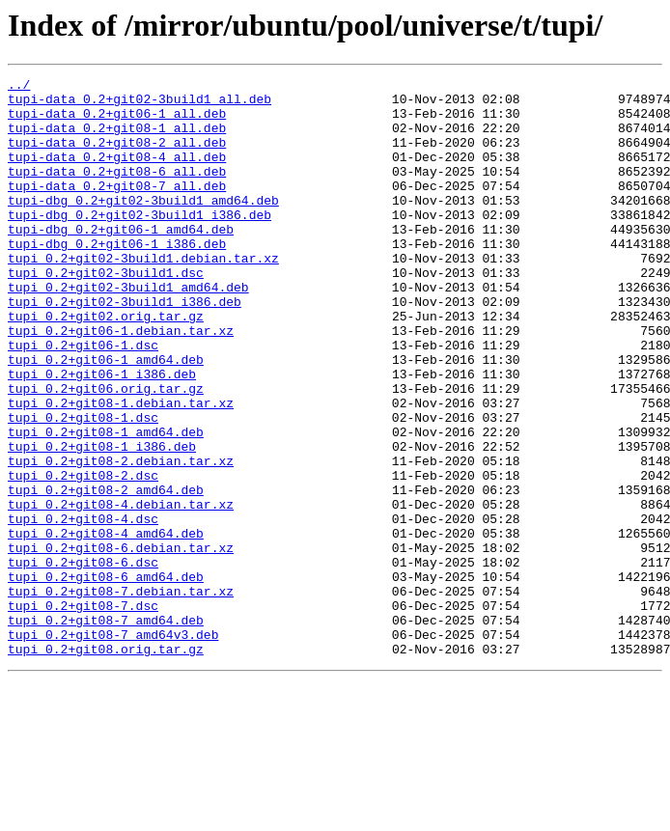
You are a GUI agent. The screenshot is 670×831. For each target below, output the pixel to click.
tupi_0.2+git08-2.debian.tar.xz (121, 538)
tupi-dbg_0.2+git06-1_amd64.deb (121, 260)
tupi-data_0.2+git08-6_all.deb (117, 191)
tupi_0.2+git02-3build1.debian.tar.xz (143, 295)
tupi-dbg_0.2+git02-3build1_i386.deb (139, 243)
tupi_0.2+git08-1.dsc (83, 486)
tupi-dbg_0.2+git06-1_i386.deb (117, 278)
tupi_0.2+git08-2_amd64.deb (106, 573)
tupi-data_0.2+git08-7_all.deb (117, 208)
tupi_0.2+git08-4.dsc (83, 608)
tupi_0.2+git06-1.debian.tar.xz (121, 382)
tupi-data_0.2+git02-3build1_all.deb (139, 104)
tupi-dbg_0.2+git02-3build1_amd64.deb (143, 226)
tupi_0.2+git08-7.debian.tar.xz (121, 695)
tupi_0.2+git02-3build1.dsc (106, 312)
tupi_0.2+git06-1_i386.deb (102, 434)
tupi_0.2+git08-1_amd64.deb (106, 503)
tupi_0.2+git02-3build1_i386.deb (124, 347)
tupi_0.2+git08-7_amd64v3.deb (113, 747)
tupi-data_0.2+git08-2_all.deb (117, 156)
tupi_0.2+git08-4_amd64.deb (106, 625)
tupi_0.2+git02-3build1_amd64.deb (128, 330)
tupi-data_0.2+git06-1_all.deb (117, 121)
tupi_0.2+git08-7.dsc (83, 712)
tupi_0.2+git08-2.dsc (83, 556)
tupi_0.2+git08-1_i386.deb (102, 521)
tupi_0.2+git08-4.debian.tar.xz (121, 590)
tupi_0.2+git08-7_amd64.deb (106, 729)
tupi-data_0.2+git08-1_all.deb (117, 139)
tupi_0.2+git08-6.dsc (83, 660)
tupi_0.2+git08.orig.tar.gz (106, 764)
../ (19, 87)
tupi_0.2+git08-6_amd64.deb (106, 677)
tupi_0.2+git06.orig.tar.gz (106, 451)
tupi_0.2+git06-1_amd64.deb (106, 417)
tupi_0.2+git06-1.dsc (83, 399)
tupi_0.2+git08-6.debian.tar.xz (121, 642)
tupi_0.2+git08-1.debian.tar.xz (121, 469)
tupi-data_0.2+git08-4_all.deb (117, 173)
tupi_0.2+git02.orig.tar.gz (106, 365)
